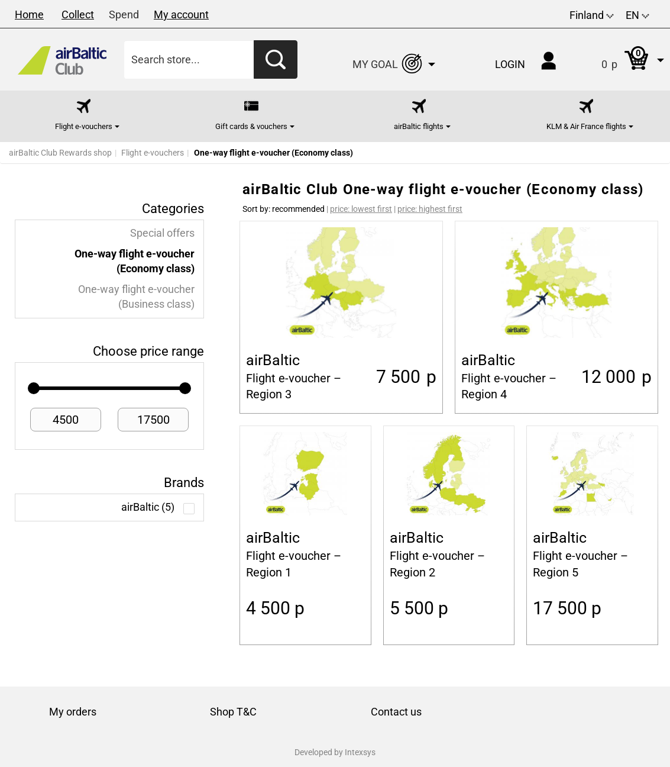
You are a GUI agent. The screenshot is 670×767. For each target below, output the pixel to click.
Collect (78, 14)
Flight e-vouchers (152, 152)
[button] (620, 59)
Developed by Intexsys (335, 752)
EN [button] (637, 15)
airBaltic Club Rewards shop (60, 152)
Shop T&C (233, 711)
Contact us (396, 711)
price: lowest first (361, 209)
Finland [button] (591, 15)
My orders (72, 711)
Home (29, 14)
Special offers (162, 233)
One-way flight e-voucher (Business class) (136, 296)
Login (510, 64)
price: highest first (429, 209)
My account (181, 14)
